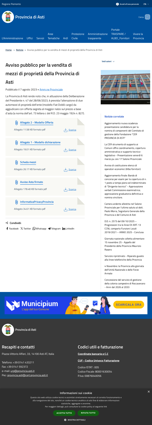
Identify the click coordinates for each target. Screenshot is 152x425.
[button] (76, 419)
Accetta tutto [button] (64, 413)
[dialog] (76, 407)
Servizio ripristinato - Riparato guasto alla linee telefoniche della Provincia (124, 257)
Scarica (69, 130)
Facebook (12, 228)
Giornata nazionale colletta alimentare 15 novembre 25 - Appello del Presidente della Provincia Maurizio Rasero (124, 244)
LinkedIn (68, 228)
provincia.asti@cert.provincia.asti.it (27, 375)
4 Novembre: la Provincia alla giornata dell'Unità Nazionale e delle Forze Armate (124, 269)
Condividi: (13, 223)
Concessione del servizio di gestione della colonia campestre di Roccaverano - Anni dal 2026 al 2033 (125, 283)
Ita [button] (146, 4)
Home (8, 50)
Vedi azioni (109, 61)
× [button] (148, 392)
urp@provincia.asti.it (22, 371)
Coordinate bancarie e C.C (93, 354)
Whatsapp (39, 228)
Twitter (25, 228)
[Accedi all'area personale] (127, 4)
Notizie (19, 50)
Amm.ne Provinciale (51, 89)
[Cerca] (146, 17)
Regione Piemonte (11, 4)
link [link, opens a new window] (105, 406)
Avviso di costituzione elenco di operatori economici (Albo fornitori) (123, 167)
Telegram (54, 228)
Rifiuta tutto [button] (88, 413)
